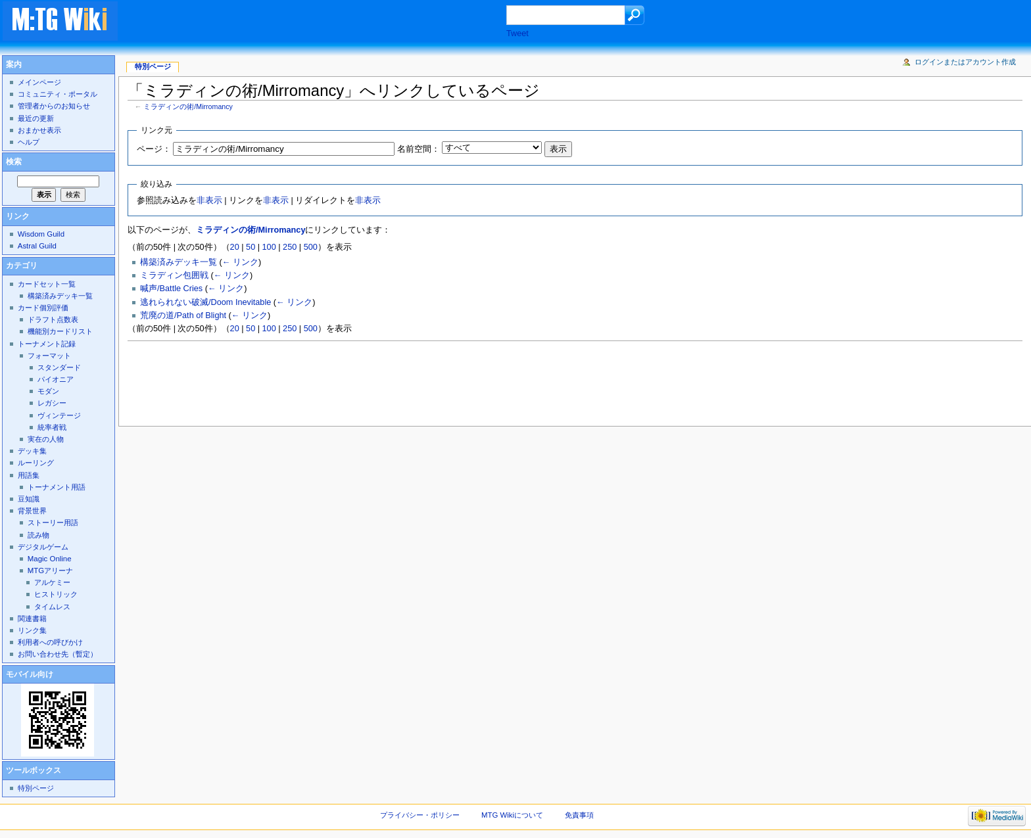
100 (269, 247)
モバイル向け (29, 674)
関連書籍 (32, 618)
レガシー (51, 403)
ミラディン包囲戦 (174, 275)
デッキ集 (32, 451)
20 (234, 247)
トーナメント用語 (56, 487)
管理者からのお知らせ (54, 106)
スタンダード (59, 367)
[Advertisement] (325, 22)
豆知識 (28, 499)
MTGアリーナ (50, 570)
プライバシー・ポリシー (420, 815)
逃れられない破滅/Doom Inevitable (205, 302)
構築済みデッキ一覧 (178, 262)
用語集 (28, 475)
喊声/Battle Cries (171, 288)
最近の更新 (36, 118)
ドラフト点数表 (53, 319)
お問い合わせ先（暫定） (57, 654)
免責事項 (579, 815)
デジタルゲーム (43, 547)
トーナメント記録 (47, 344)
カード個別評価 (43, 308)
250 (290, 247)
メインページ (39, 82)
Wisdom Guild (41, 234)
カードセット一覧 (47, 284)
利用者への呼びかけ (50, 642)
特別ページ (153, 66)
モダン (48, 391)
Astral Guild (37, 246)
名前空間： (418, 149)
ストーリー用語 (53, 522)
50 (250, 247)
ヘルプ (28, 142)
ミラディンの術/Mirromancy (188, 106)
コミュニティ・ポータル (57, 94)
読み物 (38, 535)
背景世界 (32, 511)
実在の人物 (46, 439)
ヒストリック (56, 594)
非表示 (209, 200)
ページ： (154, 149)
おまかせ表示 (39, 130)
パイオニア (55, 379)
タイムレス (52, 607)
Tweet (517, 33)
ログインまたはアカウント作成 (965, 62)
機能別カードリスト (60, 331)
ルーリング (36, 463)
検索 (14, 162)
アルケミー (52, 582)
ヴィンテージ (59, 415)
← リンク (240, 262)
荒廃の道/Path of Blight (183, 315)
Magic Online (50, 559)
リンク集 (32, 630)
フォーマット (49, 356)
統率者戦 (51, 427)
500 (311, 247)
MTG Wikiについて (512, 815)
